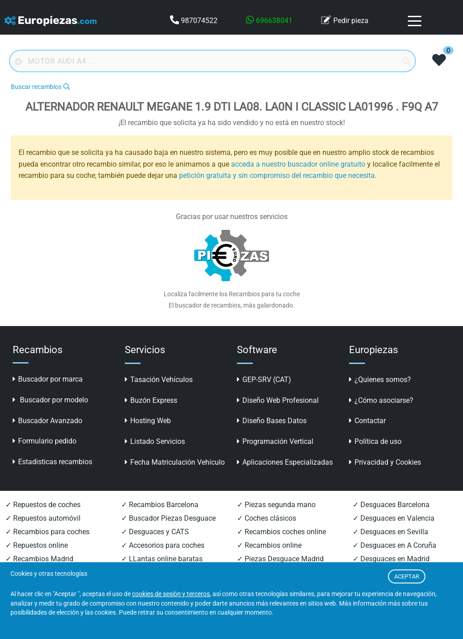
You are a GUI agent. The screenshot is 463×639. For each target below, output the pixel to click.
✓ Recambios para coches (47, 531)
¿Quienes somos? (380, 379)
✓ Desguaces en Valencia (394, 518)
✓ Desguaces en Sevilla (390, 531)
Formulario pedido (44, 441)
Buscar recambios (40, 87)
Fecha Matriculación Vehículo (175, 462)
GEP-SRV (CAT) (264, 379)
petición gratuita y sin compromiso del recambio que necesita (277, 175)
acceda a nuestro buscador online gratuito (298, 164)
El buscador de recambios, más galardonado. (232, 305)
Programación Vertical (275, 441)
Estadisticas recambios (52, 461)
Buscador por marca (48, 379)
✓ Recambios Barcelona (159, 504)
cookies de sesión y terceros (171, 594)
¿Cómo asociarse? (381, 400)
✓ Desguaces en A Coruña (394, 545)
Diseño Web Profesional (278, 400)
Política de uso (375, 441)
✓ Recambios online (269, 545)
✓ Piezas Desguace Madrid (280, 559)
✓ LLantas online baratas (162, 559)
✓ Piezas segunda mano (276, 504)
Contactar (367, 420)
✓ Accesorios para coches (162, 545)
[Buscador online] (212, 61)
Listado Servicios (155, 441)
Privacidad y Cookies (385, 462)
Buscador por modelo (50, 400)
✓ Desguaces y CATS (155, 531)
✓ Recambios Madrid (39, 559)
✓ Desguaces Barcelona (391, 504)
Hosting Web (148, 420)
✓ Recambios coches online (281, 531)
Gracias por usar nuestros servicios (232, 216)
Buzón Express (151, 400)
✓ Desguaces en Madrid (391, 559)
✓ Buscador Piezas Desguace (168, 518)
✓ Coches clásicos (266, 518)
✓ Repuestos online (36, 545)
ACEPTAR (406, 576)
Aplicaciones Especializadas (285, 462)
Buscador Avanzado (47, 420)
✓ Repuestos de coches (42, 504)
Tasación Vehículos (159, 379)
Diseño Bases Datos (272, 420)
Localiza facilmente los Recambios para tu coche (232, 294)
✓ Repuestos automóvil (42, 518)
